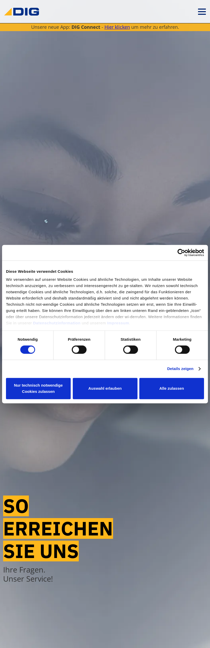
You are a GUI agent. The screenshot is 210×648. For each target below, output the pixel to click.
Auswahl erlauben (105, 388)
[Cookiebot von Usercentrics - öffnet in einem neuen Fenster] (181, 252)
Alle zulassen (171, 388)
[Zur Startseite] (21, 12)
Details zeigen (180, 369)
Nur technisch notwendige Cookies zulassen (38, 388)
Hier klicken (117, 27)
